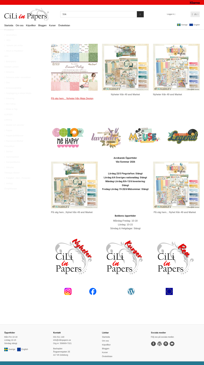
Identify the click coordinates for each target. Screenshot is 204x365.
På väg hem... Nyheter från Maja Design (72, 98)
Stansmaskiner (11, 163)
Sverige (182, 25)
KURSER (8, 121)
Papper (8, 137)
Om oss (19, 25)
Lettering (8, 126)
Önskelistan (64, 25)
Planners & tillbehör (13, 147)
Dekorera (9, 78)
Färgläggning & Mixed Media (17, 100)
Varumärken (10, 41)
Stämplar (9, 174)
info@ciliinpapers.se (62, 340)
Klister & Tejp (10, 115)
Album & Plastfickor (13, 57)
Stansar (8, 158)
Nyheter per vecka (13, 52)
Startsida (8, 25)
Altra (6, 62)
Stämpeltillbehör (12, 168)
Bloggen (42, 25)
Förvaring (9, 105)
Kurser (52, 25)
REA (7, 47)
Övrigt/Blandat (10, 195)
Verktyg (8, 190)
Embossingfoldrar (12, 94)
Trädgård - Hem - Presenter (17, 184)
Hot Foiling (9, 110)
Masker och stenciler (14, 131)
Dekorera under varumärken (17, 84)
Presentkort (9, 153)
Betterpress (10, 68)
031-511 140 (58, 337)
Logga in (170, 14)
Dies (7, 89)
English (194, 25)
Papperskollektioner (13, 142)
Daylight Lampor (11, 73)
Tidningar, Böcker (12, 179)
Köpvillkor (31, 25)
